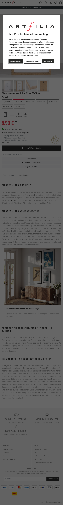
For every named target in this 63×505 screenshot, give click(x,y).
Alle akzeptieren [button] (15, 61)
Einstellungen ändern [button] (32, 61)
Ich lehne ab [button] (48, 61)
